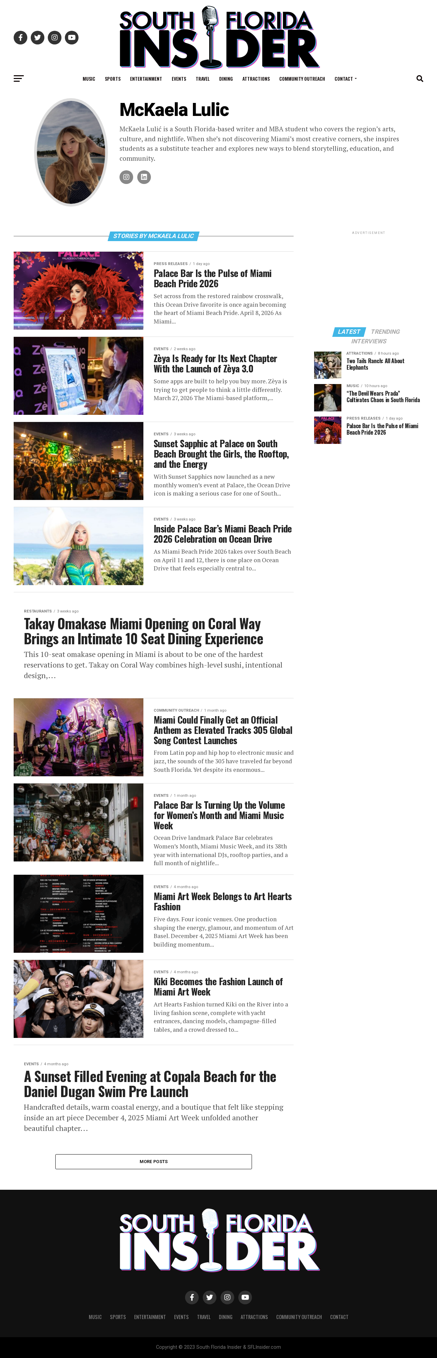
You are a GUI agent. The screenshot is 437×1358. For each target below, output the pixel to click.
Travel (203, 78)
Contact (344, 78)
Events (179, 78)
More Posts (154, 1161)
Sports (113, 78)
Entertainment (146, 78)
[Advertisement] (368, 278)
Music (89, 78)
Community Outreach (302, 78)
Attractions (256, 78)
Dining (226, 78)
